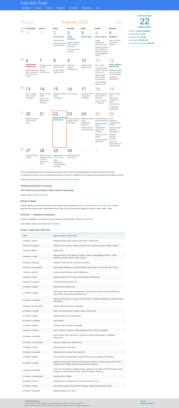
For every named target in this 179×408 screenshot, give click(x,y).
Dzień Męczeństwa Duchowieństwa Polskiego (59, 163)
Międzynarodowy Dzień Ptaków (59, 44)
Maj (119, 22)
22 (144, 21)
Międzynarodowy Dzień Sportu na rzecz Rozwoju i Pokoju (32, 73)
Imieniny (49, 8)
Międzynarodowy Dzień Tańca (59, 156)
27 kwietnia (27, 376)
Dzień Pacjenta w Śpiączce (101, 102)
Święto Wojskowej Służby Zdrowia (101, 42)
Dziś (98, 8)
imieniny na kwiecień (72, 179)
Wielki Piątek (86, 37)
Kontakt (142, 401)
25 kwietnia (27, 363)
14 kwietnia (27, 311)
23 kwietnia (27, 352)
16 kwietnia (27, 321)
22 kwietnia (27, 347)
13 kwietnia (27, 306)
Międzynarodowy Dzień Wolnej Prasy (32, 121)
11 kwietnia (27, 293)
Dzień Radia (100, 65)
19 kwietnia (27, 336)
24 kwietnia (27, 357)
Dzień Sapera (72, 94)
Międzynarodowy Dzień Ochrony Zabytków (101, 96)
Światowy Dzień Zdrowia (46, 66)
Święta (38, 8)
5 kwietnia (26, 263)
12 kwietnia (27, 300)
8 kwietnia (26, 277)
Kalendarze (26, 8)
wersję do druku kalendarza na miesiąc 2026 (94, 205)
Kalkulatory (87, 8)
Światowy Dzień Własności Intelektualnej (115, 130)
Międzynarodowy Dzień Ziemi (60, 119)
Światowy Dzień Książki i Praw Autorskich (73, 121)
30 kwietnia (27, 391)
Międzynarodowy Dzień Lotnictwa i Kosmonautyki (115, 72)
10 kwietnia (27, 287)
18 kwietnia (27, 330)
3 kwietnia (26, 250)
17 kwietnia (27, 325)
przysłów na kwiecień (40, 195)
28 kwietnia (27, 381)
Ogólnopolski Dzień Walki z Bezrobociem (100, 77)
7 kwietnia (26, 272)
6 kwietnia (26, 267)
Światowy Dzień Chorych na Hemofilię (87, 96)
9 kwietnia (26, 282)
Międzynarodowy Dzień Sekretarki (101, 120)
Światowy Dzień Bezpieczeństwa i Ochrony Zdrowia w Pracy (46, 159)
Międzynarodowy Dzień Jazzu (73, 156)
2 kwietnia (26, 246)
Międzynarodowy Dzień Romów (59, 66)
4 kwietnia (26, 256)
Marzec (27, 22)
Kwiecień (70, 22)
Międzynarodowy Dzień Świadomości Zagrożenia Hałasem (101, 127)
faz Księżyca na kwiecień (50, 179)
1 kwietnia (26, 241)
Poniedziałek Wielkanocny (31, 65)
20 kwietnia (27, 342)
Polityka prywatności (147, 403)
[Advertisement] (145, 82)
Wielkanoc (113, 37)
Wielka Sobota (101, 37)
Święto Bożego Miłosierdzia (115, 65)
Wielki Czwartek (71, 38)
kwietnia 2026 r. (145, 27)
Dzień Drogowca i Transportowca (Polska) (114, 122)
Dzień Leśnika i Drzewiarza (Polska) (115, 42)
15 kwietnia (27, 316)
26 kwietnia (27, 370)
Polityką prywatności (76, 403)
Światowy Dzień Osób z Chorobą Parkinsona (101, 70)
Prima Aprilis (58, 37)
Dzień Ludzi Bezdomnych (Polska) (45, 101)
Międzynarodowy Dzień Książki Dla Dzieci (73, 44)
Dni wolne (74, 8)
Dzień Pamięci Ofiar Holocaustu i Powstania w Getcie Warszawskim (114, 99)
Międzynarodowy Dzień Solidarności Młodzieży (87, 122)
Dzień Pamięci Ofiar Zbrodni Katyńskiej (31, 96)
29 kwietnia (27, 386)
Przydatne (60, 8)
